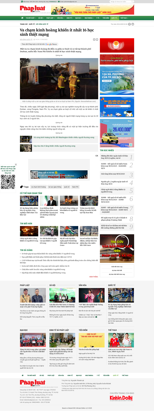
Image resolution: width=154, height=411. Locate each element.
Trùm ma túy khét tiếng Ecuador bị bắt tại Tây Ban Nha (88, 210)
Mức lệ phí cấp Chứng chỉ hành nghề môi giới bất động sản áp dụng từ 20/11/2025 (61, 352)
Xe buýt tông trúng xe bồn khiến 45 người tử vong (69, 210)
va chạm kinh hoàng (38, 187)
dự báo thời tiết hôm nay (117, 274)
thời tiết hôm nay (117, 266)
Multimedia (89, 18)
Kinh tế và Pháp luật (59, 330)
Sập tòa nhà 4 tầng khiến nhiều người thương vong (54, 146)
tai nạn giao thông (55, 187)
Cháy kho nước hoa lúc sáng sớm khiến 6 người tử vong (43, 269)
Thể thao (124, 18)
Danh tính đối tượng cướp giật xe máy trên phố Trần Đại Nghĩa (32, 306)
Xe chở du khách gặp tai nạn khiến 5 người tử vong (48, 240)
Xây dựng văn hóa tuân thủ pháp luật (61, 311)
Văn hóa (60, 18)
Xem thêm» (93, 277)
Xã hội (41, 18)
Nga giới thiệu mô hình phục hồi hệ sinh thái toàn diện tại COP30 (47, 257)
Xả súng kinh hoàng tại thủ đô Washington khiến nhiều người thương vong (64, 137)
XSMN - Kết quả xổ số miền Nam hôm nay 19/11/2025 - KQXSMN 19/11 (114, 166)
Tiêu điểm (106, 18)
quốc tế (66, 187)
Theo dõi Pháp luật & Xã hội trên (33, 44)
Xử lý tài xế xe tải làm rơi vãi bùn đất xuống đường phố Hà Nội (114, 227)
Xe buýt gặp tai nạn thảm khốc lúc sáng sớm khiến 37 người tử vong (48, 254)
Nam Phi (75, 187)
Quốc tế (114, 18)
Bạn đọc (78, 18)
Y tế (98, 18)
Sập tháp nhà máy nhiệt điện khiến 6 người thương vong (44, 273)
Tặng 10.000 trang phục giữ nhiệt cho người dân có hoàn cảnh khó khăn (33, 352)
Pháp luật (50, 18)
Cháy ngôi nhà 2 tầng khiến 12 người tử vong (29, 239)
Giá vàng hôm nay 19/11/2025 (113, 174)
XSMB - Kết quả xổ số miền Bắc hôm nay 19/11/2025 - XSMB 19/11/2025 (113, 199)
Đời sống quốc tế (42, 24)
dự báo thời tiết (117, 270)
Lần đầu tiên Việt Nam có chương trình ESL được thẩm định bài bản (62, 306)
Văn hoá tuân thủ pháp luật (89, 349)
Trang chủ (24, 24)
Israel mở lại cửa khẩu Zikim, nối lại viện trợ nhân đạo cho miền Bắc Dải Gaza (89, 241)
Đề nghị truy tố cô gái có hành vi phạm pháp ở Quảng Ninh (114, 219)
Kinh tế (70, 18)
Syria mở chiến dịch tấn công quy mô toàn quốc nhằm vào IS (45, 266)
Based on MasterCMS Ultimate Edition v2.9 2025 (77, 408)
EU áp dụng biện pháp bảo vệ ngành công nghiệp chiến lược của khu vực (29, 211)
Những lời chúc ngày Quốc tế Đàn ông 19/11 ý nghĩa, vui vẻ (114, 157)
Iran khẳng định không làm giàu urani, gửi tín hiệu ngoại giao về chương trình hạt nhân (49, 212)
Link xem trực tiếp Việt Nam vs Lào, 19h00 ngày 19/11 (120, 351)
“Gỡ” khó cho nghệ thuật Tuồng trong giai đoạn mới (91, 306)
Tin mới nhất (31, 18)
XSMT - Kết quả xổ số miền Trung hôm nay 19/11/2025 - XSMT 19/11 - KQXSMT (114, 210)
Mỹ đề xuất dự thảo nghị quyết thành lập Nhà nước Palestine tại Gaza (69, 241)
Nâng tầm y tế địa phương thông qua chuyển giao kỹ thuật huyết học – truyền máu (33, 360)
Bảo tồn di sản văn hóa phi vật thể (89, 311)
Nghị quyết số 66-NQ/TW (87, 353)
